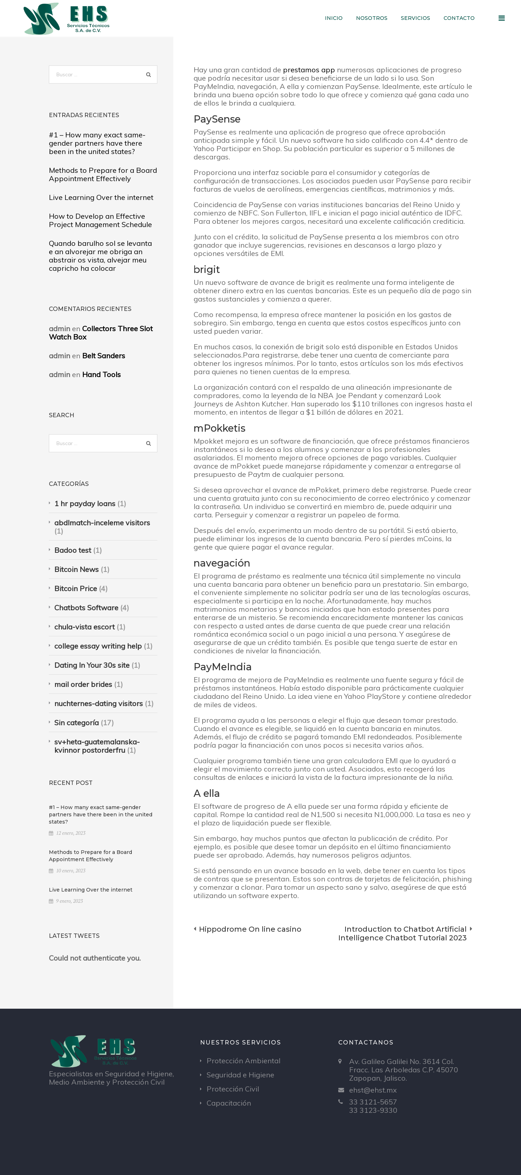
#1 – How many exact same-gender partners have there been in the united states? (97, 143)
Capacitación (229, 1102)
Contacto (459, 18)
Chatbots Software (86, 607)
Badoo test (72, 550)
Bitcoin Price (75, 588)
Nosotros (371, 18)
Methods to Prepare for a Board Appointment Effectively (103, 174)
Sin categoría (76, 722)
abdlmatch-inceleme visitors (102, 522)
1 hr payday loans (84, 503)
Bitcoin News (76, 569)
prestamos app (309, 69)
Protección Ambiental (243, 1060)
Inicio (334, 18)
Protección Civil (233, 1088)
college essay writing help (98, 645)
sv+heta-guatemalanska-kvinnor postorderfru (97, 746)
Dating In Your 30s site (92, 665)
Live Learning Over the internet (101, 197)
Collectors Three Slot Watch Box (101, 332)
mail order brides (83, 684)
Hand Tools (101, 374)
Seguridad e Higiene (240, 1074)
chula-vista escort (84, 626)
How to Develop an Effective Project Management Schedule (100, 220)
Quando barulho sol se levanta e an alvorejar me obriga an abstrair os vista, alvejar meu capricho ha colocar (100, 256)
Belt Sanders (103, 355)
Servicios (415, 18)
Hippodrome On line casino (250, 929)
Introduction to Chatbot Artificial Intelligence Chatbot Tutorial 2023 (402, 933)
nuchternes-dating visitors (98, 703)
